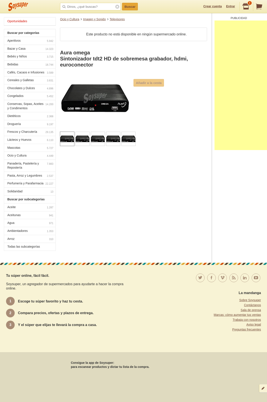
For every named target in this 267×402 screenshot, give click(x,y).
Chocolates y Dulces (30, 88)
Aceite (30, 207)
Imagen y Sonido (94, 19)
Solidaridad (30, 192)
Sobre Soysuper (250, 300)
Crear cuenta (212, 6)
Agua (30, 223)
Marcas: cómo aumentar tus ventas (237, 315)
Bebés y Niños (30, 57)
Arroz (30, 239)
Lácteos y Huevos (30, 140)
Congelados (30, 96)
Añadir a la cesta (149, 83)
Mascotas (30, 148)
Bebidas (30, 65)
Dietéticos (30, 116)
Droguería (30, 124)
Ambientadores (30, 231)
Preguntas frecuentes (246, 329)
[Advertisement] (241, 85)
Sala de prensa (251, 310)
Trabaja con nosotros (247, 319)
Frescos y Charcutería (30, 132)
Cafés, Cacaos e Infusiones (30, 73)
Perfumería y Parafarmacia (30, 184)
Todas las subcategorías (23, 246)
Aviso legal (253, 324)
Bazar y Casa (30, 49)
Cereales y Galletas (30, 80)
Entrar (230, 6)
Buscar (129, 6)
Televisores (117, 19)
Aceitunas (30, 215)
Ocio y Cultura (69, 19)
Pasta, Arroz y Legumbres (30, 176)
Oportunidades (17, 21)
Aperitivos (30, 41)
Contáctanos (252, 305)
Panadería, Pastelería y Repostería (30, 165)
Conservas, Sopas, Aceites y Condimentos (30, 106)
